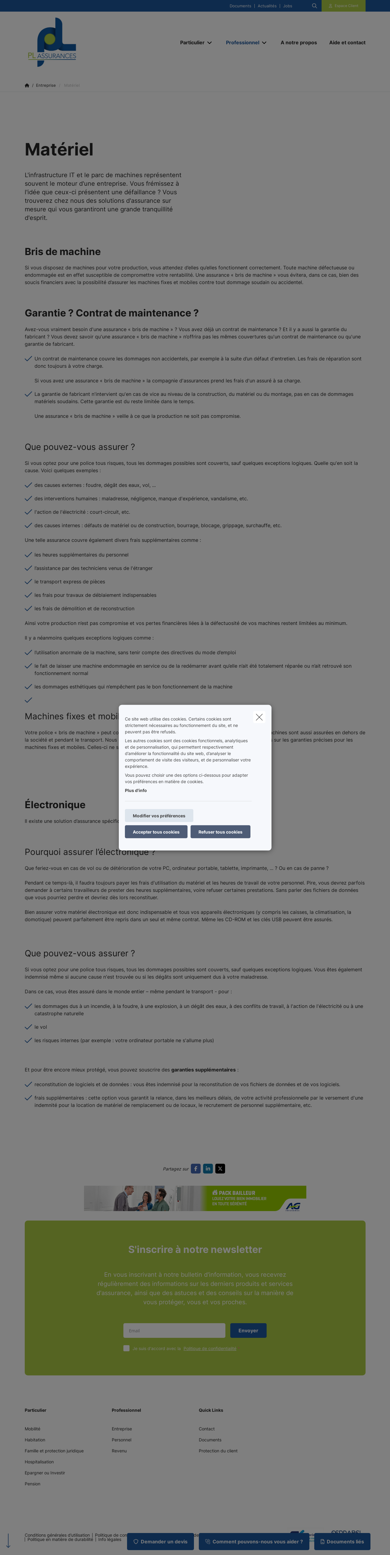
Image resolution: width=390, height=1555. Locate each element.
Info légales (109, 1539)
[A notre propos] (299, 42)
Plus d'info (136, 790)
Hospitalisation (39, 1461)
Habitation (35, 1439)
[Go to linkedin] (209, 1169)
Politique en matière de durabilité (60, 1539)
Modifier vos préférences (159, 815)
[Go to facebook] (197, 1169)
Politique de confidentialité (210, 1348)
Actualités (267, 6)
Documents (240, 6)
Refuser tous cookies (220, 831)
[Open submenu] (210, 42)
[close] (259, 717)
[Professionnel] (240, 42)
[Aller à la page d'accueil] (86, 42)
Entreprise (122, 1428)
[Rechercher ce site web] (315, 6)
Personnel (121, 1439)
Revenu (119, 1450)
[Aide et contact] (344, 42)
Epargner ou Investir (45, 1472)
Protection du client (218, 1450)
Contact (207, 1428)
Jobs (287, 6)
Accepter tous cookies (156, 831)
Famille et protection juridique (54, 1450)
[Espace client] (344, 6)
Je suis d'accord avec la (187, 1348)
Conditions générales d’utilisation (57, 1535)
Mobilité (32, 1428)
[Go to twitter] (221, 1169)
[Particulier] (190, 42)
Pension (32, 1483)
